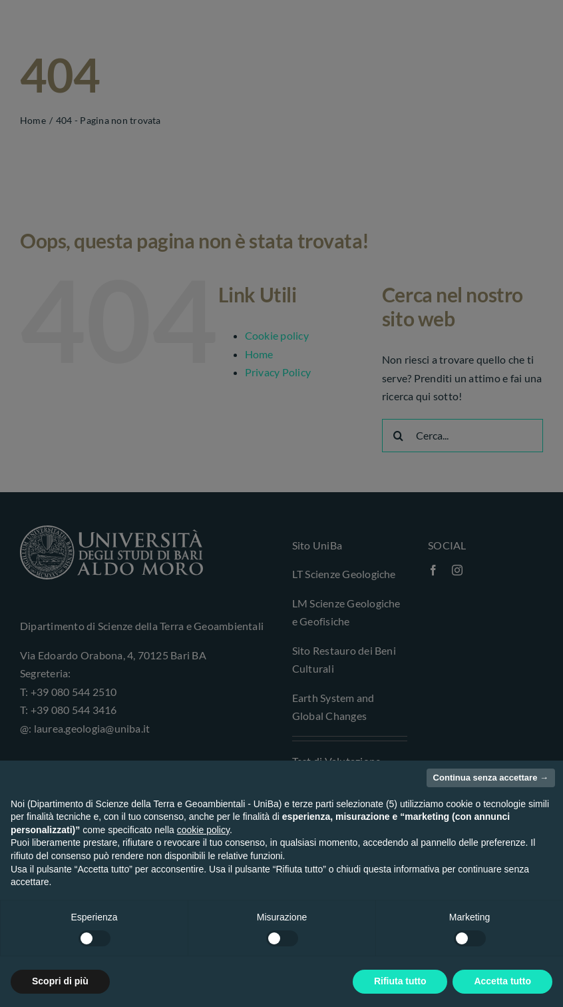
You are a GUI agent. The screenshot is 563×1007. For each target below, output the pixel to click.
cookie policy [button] (203, 830)
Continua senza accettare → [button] (490, 778)
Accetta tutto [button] (502, 981)
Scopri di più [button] (60, 981)
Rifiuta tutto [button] (400, 981)
